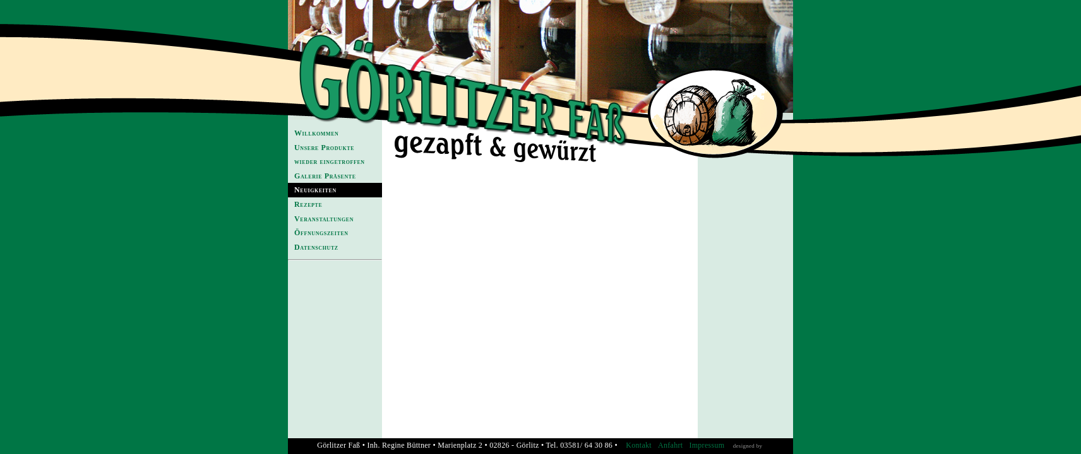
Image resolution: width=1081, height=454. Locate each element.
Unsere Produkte (324, 147)
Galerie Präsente (325, 176)
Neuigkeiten (315, 189)
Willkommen (316, 133)
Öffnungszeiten (321, 232)
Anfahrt (670, 445)
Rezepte (308, 204)
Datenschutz (316, 247)
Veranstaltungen (324, 218)
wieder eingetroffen (329, 161)
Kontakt (639, 445)
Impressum (706, 445)
